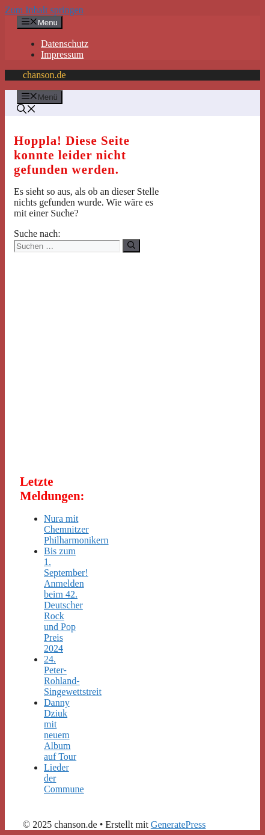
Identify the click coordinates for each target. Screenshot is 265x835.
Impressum (62, 54)
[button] (26, 110)
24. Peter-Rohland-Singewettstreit (73, 675)
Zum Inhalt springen (44, 10)
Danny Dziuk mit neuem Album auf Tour (60, 729)
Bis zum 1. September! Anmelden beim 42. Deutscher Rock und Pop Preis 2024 (66, 599)
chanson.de (44, 75)
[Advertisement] (110, 365)
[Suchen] (131, 245)
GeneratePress (178, 824)
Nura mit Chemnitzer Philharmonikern (76, 529)
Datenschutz (64, 43)
